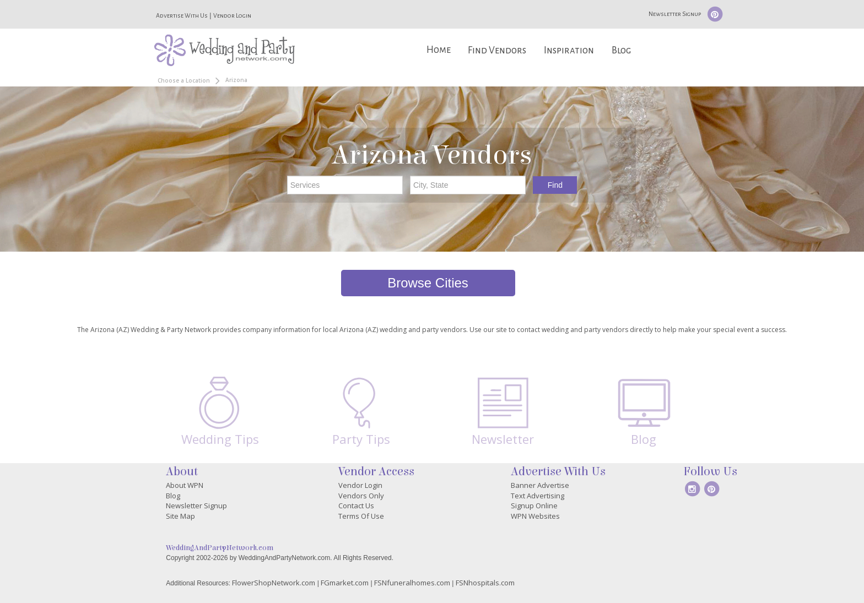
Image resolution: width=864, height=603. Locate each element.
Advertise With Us (182, 15)
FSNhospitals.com (485, 583)
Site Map (180, 516)
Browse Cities (427, 282)
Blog (621, 50)
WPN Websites (535, 516)
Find (555, 185)
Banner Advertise (540, 485)
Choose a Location (184, 80)
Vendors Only (361, 496)
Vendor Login (232, 15)
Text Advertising (537, 496)
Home (438, 50)
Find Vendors (497, 50)
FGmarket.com (345, 583)
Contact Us (356, 505)
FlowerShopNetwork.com (273, 583)
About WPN (184, 485)
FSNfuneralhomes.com (412, 583)
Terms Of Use (361, 516)
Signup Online (534, 505)
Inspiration (569, 50)
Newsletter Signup (675, 13)
